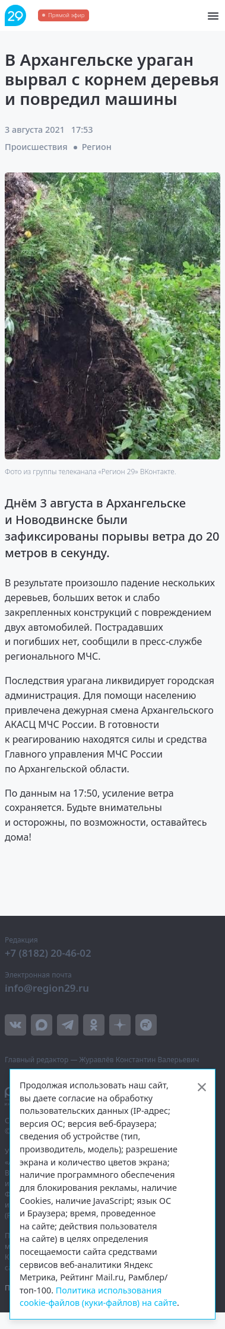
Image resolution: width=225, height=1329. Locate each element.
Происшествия (36, 146)
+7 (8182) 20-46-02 (48, 953)
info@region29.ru (47, 988)
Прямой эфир (66, 15)
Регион (97, 146)
